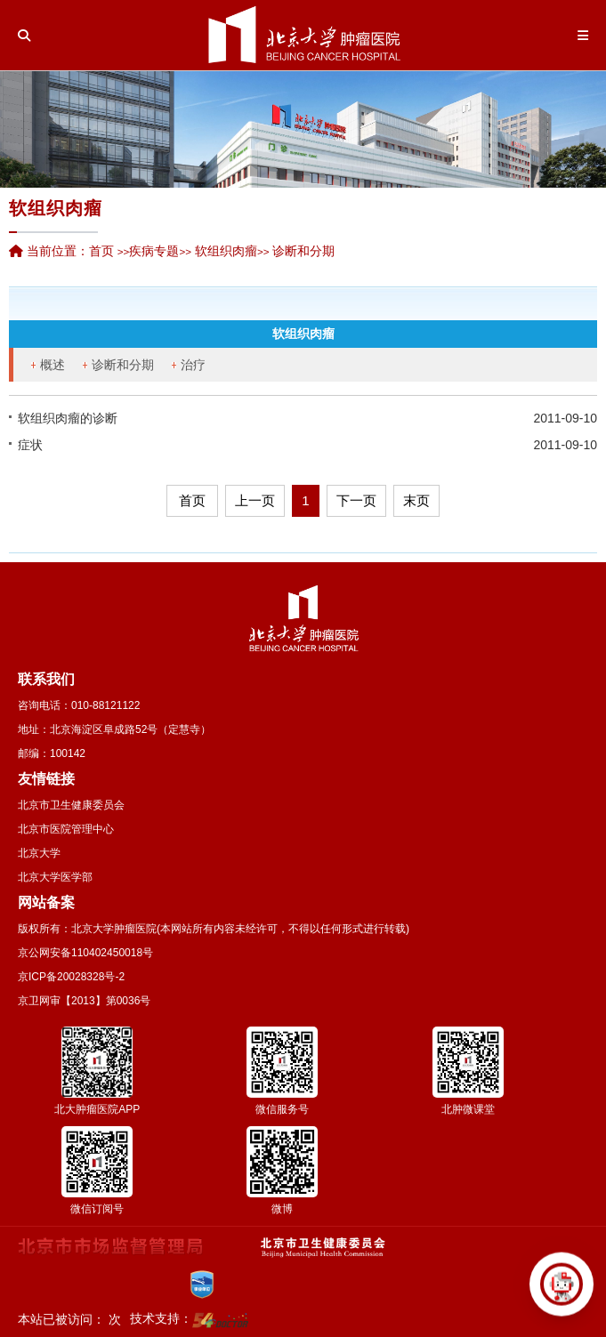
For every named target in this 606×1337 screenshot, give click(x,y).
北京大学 (39, 853)
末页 (416, 500)
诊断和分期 (123, 365)
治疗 (193, 365)
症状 (30, 445)
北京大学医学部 (55, 877)
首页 (101, 251)
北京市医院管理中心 (66, 829)
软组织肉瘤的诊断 (67, 418)
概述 (52, 365)
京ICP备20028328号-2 (71, 977)
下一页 (356, 500)
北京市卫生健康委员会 (71, 805)
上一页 (255, 500)
